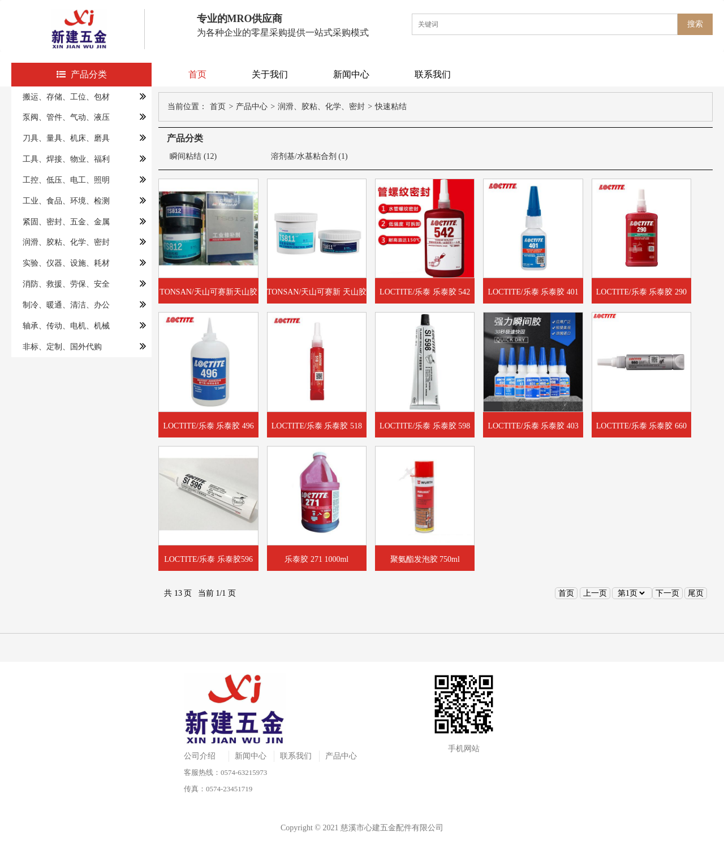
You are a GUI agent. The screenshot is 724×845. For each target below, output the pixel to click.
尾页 (696, 593)
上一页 (595, 593)
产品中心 (252, 106)
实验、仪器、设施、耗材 (66, 263)
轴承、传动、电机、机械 (66, 326)
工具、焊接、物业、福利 (66, 159)
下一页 (667, 593)
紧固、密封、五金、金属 (66, 222)
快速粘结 (391, 106)
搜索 (695, 24)
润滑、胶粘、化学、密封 (66, 242)
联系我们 (433, 74)
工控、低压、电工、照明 (66, 180)
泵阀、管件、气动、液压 (66, 117)
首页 (197, 74)
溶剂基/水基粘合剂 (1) (309, 156)
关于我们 (270, 74)
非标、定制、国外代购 (62, 347)
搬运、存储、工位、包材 (66, 97)
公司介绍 (200, 756)
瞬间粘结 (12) (193, 156)
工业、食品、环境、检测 (66, 201)
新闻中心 (351, 74)
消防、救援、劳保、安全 (66, 284)
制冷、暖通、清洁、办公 (66, 305)
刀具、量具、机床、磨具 (66, 138)
